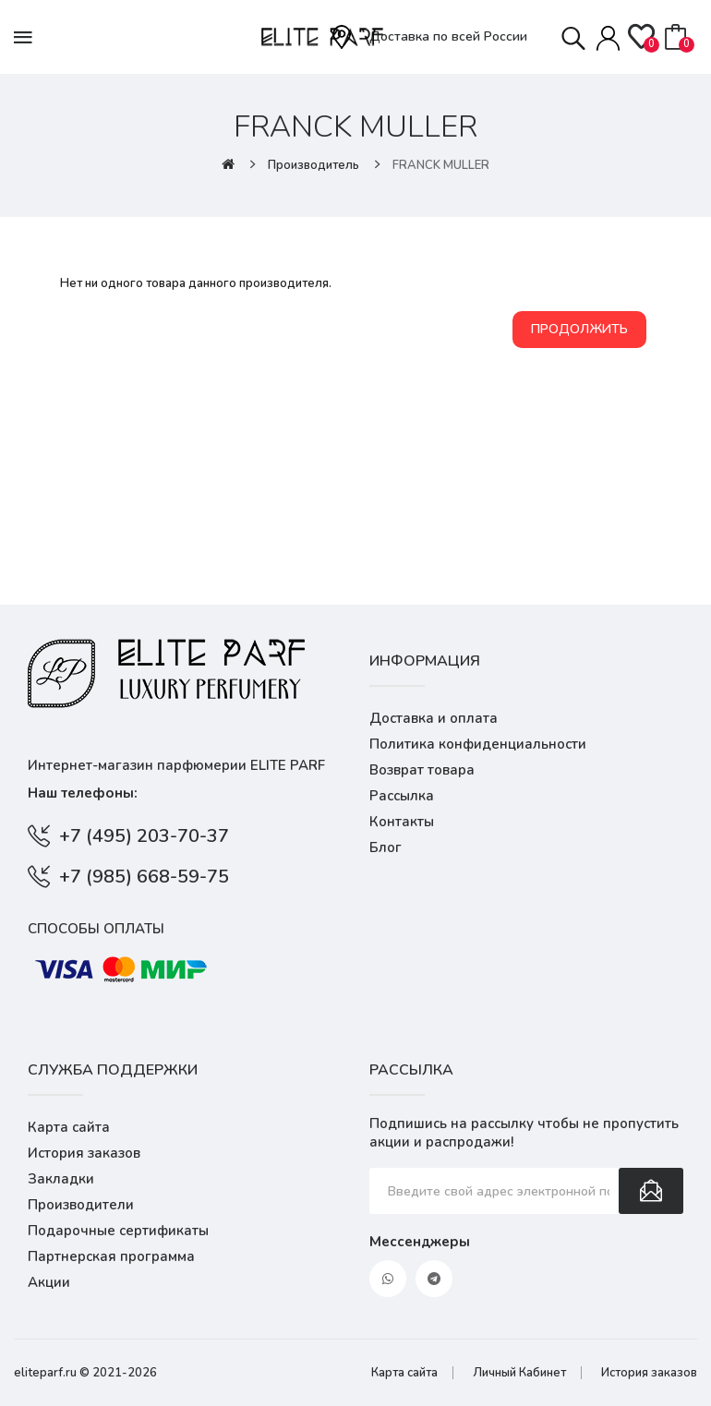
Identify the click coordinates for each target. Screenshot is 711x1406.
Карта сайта (69, 1127)
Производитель (313, 165)
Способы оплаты (96, 928)
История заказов (84, 1153)
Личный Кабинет (519, 1372)
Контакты (401, 821)
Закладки (61, 1179)
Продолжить (579, 329)
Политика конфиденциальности (477, 744)
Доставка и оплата (433, 718)
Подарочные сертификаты (118, 1230)
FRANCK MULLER (440, 165)
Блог (385, 847)
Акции (49, 1282)
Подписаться (651, 1191)
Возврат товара (422, 770)
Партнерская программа (111, 1256)
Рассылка (401, 796)
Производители (81, 1205)
